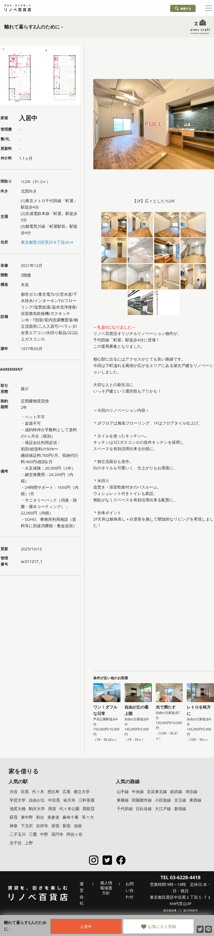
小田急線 (163, 800)
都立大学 (82, 791)
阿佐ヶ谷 (75, 834)
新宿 (67, 825)
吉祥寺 (42, 825)
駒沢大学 (37, 808)
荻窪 (14, 817)
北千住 (16, 842)
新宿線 (180, 808)
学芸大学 (18, 800)
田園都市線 (142, 800)
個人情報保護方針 (106, 888)
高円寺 (57, 834)
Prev (98, 122)
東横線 (123, 800)
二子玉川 (18, 834)
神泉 (14, 825)
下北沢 (27, 825)
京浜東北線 (157, 791)
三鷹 (33, 834)
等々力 (88, 817)
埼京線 (191, 791)
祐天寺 (69, 800)
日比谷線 (144, 808)
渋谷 (14, 791)
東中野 (27, 817)
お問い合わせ (130, 890)
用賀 (52, 808)
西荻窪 (89, 808)
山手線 (123, 791)
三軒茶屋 (87, 800)
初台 (40, 817)
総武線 (176, 791)
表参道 (53, 817)
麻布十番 (71, 817)
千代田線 (125, 808)
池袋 (78, 825)
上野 (29, 842)
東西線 (195, 800)
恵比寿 (53, 791)
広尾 (67, 791)
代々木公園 (69, 808)
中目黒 (54, 800)
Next (209, 122)
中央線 (138, 791)
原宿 (55, 825)
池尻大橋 (18, 808)
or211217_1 (32, 561)
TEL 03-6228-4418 (181, 877)
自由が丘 (37, 800)
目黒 (25, 791)
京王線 (180, 800)
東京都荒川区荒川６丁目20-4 (47, 242)
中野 (44, 834)
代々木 (38, 791)
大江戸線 (163, 808)
